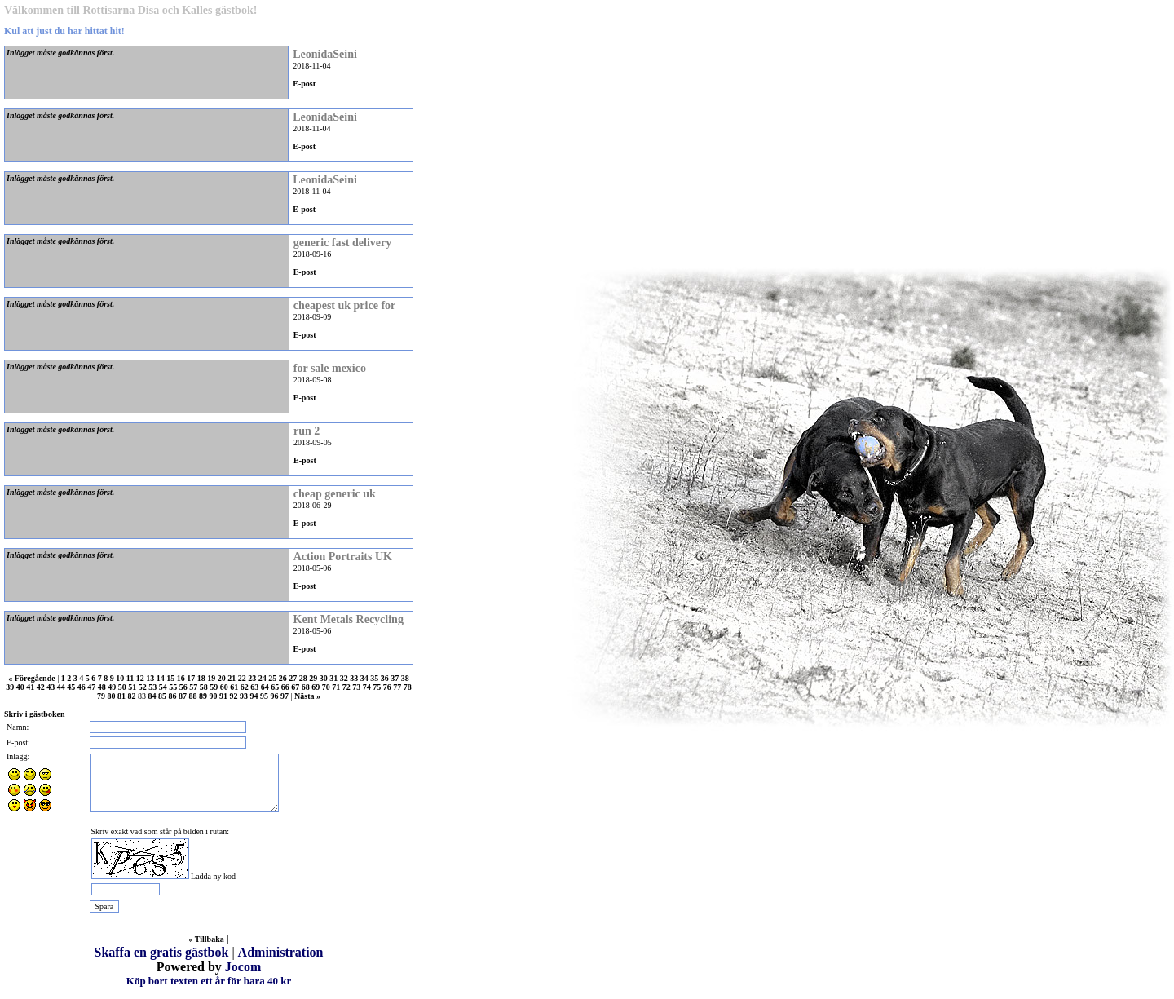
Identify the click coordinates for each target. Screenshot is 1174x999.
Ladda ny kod (213, 876)
